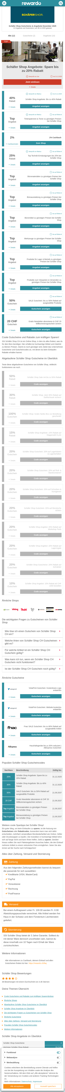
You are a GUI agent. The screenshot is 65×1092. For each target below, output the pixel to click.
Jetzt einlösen (33, 82)
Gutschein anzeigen (41, 309)
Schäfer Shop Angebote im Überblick (19, 1009)
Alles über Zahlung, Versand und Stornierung (22, 1021)
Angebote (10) (49, 36)
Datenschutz (26, 1081)
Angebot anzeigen (40, 106)
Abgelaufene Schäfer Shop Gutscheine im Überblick (25, 1004)
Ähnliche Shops (10, 1000)
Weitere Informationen (13, 1029)
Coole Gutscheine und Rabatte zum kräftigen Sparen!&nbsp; (29, 996)
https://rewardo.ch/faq (38, 963)
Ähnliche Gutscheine (12, 1017)
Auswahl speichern (48, 1086)
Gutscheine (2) (29, 36)
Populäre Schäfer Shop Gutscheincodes (20, 1025)
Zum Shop (41, 143)
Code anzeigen (41, 384)
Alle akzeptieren (17, 1086)
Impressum (37, 1081)
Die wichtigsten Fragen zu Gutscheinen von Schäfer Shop (28, 1013)
